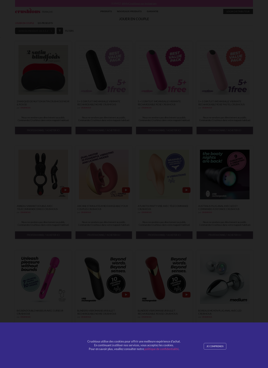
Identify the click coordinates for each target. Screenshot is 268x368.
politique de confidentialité (161, 349)
